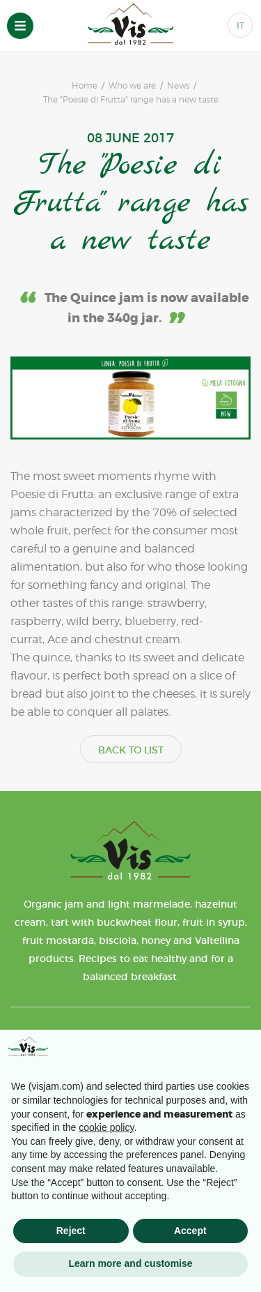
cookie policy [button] (106, 1127)
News (178, 86)
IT (240, 25)
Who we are (132, 86)
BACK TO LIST (131, 750)
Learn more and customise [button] (130, 1263)
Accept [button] (190, 1230)
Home (84, 86)
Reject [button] (71, 1230)
